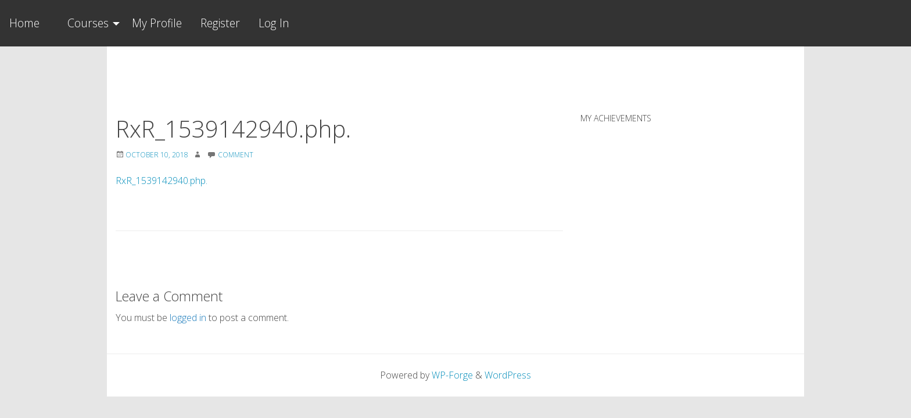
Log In (274, 23)
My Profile (157, 23)
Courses (88, 23)
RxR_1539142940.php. (161, 180)
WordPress (508, 375)
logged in (188, 317)
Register (220, 23)
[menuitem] (90, 23)
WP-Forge (452, 375)
